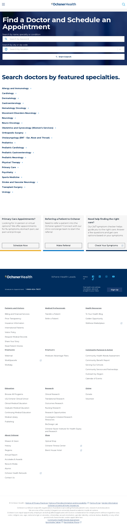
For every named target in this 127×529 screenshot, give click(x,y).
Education (9, 388)
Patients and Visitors (14, 308)
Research (49, 388)
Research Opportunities (55, 412)
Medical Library (11, 417)
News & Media (11, 463)
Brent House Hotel (53, 450)
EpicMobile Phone (71, 522)
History (8, 445)
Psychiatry (9, 172)
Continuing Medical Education (18, 412)
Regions (8, 450)
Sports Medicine (12, 177)
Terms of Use (95, 503)
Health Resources (94, 308)
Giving (88, 388)
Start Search (63, 56)
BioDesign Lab (51, 424)
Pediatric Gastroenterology (18, 152)
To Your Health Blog (94, 314)
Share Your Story (12, 341)
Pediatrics (9, 143)
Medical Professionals (55, 308)
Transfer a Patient (52, 314)
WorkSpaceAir (11, 360)
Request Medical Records (16, 336)
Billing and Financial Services (17, 314)
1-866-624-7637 (33, 289)
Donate (89, 394)
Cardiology (9, 93)
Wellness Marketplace (95, 323)
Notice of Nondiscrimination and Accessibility (68, 503)
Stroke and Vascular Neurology (20, 182)
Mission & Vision (12, 441)
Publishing (9, 421)
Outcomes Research (54, 403)
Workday (9, 364)
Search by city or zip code (15, 45)
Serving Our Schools (94, 364)
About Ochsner (12, 435)
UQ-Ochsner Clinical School (16, 398)
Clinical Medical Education (16, 403)
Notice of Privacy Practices (37, 503)
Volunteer (90, 398)
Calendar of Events (94, 378)
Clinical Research (52, 394)
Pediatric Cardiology (14, 147)
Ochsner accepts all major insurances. (63, 505)
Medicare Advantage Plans (56, 355)
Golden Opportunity (94, 318)
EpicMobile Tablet (53, 522)
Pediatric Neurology (14, 157)
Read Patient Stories (14, 346)
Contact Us (10, 477)
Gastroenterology (13, 103)
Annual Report (11, 454)
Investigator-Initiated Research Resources (58, 418)
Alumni (8, 468)
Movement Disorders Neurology (20, 113)
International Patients (14, 327)
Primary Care (10, 167)
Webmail (9, 355)
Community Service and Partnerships (102, 369)
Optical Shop (50, 441)
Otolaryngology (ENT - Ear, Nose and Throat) (27, 138)
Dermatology (10, 98)
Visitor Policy (10, 332)
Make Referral (63, 245)
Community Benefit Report (98, 360)
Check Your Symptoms (106, 245)
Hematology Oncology (15, 108)
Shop (47, 435)
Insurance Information (14, 323)
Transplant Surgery (14, 187)
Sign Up (117, 288)
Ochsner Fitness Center (55, 445)
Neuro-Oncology (12, 123)
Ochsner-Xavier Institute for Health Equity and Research (63, 429)
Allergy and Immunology (17, 88)
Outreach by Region (94, 374)
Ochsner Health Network (16, 473)
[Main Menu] (3, 4)
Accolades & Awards (13, 459)
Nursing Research (53, 407)
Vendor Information (110, 503)
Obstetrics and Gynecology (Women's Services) (29, 128)
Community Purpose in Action (99, 349)
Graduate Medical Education (17, 407)
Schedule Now (20, 245)
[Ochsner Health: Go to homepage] (63, 3)
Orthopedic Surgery (14, 133)
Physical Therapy (12, 162)
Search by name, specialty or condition (21, 34)
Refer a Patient (51, 318)
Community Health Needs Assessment (103, 355)
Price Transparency (13, 318)
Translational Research (54, 398)
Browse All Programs (14, 394)
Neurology (9, 118)
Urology (7, 192)
